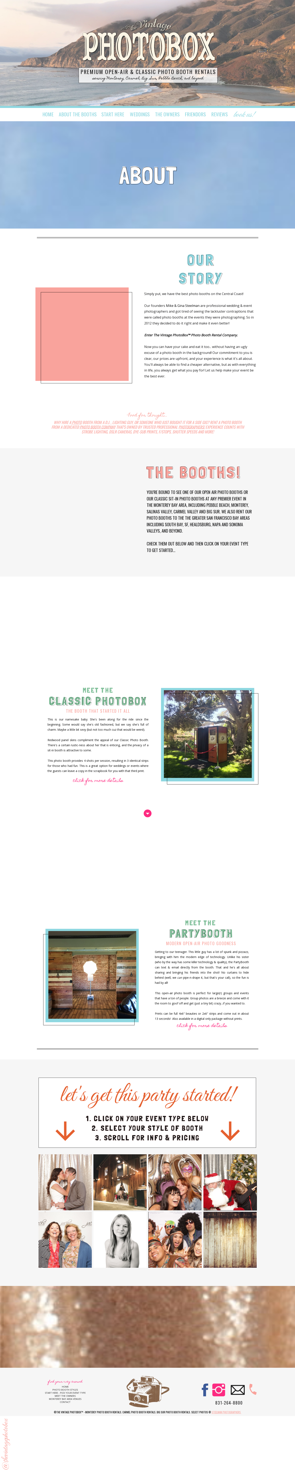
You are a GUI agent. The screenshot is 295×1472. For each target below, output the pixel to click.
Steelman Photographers (226, 1412)
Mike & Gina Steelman (183, 305)
